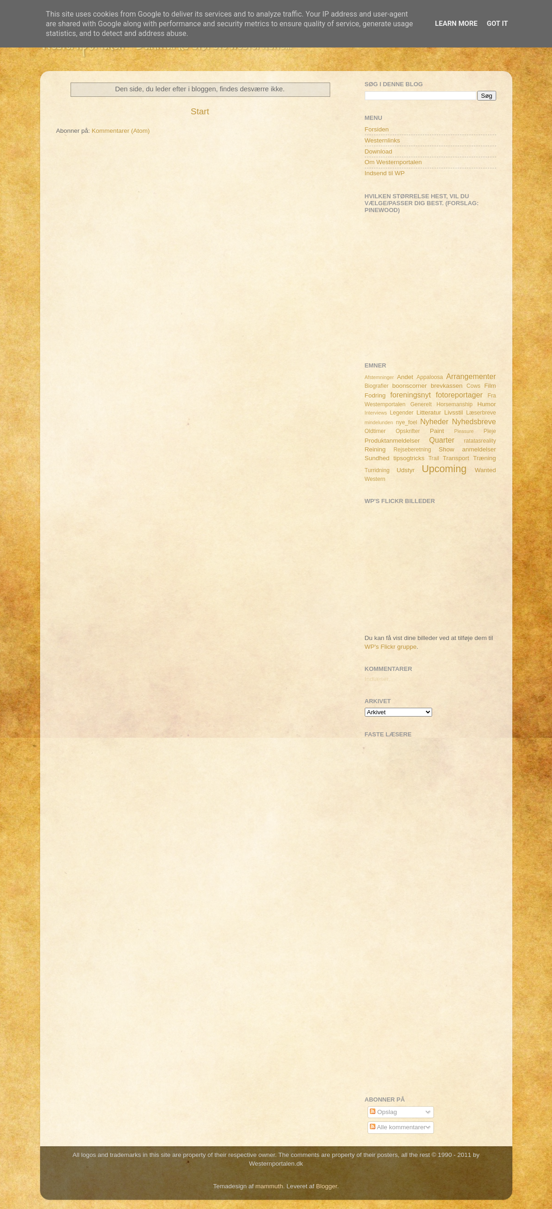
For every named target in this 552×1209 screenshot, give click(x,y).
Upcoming (443, 468)
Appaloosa (429, 377)
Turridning (377, 470)
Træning (484, 458)
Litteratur (428, 412)
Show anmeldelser (467, 449)
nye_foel (406, 422)
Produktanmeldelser (392, 440)
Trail (433, 458)
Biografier (377, 386)
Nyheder (434, 421)
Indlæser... (379, 679)
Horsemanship (454, 404)
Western (375, 479)
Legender (401, 412)
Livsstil (453, 412)
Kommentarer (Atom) (121, 130)
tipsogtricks (409, 458)
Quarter (441, 440)
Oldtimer (375, 431)
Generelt (421, 404)
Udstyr (406, 470)
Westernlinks (382, 140)
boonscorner (409, 385)
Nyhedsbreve (474, 421)
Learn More (456, 23)
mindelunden (379, 422)
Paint (437, 430)
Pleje (490, 431)
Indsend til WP (385, 173)
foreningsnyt (410, 395)
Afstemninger (379, 377)
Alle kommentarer (398, 1127)
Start (200, 111)
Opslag (383, 1111)
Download (378, 151)
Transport (456, 458)
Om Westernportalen (393, 162)
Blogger (326, 1186)
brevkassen (447, 385)
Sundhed (377, 458)
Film (490, 385)
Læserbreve (481, 412)
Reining (375, 449)
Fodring (375, 395)
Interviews (376, 412)
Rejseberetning (412, 449)
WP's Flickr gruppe (391, 646)
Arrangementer (471, 376)
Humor (486, 404)
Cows (474, 386)
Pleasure (464, 431)
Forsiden (377, 129)
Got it (497, 23)
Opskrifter (408, 431)
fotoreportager (459, 395)
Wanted (485, 470)
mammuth (269, 1186)
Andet (405, 376)
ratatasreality (480, 441)
